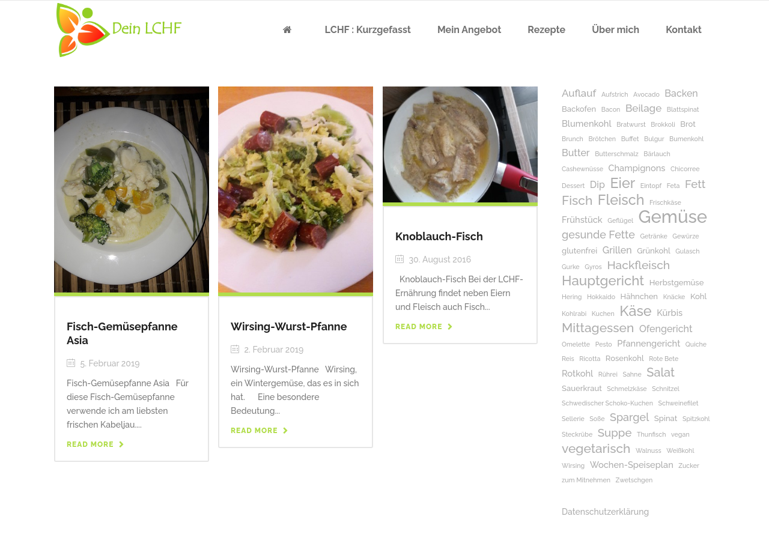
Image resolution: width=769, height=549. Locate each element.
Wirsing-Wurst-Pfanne (289, 326)
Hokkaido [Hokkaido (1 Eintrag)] (601, 296)
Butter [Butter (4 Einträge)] (576, 153)
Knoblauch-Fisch (439, 236)
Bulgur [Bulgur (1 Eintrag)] (654, 138)
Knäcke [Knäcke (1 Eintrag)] (674, 296)
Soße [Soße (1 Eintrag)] (596, 418)
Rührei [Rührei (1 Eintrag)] (608, 374)
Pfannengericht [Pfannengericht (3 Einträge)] (648, 343)
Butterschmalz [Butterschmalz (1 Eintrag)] (617, 153)
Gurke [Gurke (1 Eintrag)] (571, 266)
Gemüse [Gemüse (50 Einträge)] (673, 216)
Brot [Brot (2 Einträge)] (688, 124)
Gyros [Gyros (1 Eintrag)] (593, 266)
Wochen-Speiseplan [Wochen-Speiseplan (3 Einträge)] (631, 465)
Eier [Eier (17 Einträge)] (622, 183)
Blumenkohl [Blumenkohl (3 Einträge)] (587, 123)
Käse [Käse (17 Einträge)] (635, 311)
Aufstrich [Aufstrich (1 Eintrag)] (614, 94)
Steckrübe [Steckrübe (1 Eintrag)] (577, 434)
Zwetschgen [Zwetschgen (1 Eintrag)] (634, 480)
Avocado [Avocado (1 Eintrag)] (646, 94)
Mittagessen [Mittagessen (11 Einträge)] (598, 328)
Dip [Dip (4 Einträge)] (597, 184)
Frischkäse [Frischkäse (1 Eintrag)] (665, 202)
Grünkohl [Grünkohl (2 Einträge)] (653, 250)
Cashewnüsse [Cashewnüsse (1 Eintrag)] (582, 168)
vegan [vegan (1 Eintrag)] (680, 434)
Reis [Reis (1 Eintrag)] (568, 358)
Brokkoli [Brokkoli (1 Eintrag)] (663, 124)
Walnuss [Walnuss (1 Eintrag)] (648, 450)
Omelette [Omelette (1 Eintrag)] (576, 344)
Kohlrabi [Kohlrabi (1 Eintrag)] (574, 313)
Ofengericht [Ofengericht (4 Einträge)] (666, 329)
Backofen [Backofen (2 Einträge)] (579, 109)
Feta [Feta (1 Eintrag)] (673, 185)
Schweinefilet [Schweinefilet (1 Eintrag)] (678, 403)
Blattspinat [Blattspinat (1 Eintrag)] (683, 109)
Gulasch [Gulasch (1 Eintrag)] (687, 251)
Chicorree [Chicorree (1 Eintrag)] (684, 168)
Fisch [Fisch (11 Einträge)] (577, 200)
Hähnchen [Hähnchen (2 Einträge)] (639, 296)
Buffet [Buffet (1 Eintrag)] (630, 138)
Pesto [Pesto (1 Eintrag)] (603, 344)
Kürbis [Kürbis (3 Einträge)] (669, 313)
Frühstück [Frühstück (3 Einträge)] (582, 219)
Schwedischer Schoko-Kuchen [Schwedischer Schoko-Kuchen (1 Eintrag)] (607, 403)
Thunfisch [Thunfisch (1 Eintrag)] (651, 434)
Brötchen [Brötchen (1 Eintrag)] (602, 138)
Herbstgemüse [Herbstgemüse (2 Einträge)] (676, 282)
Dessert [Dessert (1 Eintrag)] (573, 185)
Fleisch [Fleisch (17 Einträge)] (621, 200)
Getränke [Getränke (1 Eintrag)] (653, 236)
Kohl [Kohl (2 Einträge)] (698, 296)
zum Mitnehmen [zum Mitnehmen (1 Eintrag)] (586, 480)
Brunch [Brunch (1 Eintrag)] (572, 138)
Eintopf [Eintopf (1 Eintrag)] (650, 185)
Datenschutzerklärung (605, 512)
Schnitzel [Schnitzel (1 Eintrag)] (665, 388)
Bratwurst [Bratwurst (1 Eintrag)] (631, 124)
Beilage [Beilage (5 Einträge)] (643, 108)
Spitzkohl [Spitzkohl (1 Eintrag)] (696, 418)
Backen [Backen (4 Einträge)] (681, 93)
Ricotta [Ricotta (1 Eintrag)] (589, 358)
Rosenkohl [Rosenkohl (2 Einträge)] (625, 358)
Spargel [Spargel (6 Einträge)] (629, 417)
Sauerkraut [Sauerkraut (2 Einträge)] (582, 388)
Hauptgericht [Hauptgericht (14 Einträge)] (603, 281)
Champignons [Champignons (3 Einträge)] (637, 168)
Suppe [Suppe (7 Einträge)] (615, 432)
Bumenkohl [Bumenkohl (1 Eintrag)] (686, 138)
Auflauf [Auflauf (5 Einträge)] (579, 93)
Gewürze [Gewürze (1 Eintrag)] (685, 236)
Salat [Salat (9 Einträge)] (660, 373)
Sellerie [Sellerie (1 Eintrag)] (573, 418)
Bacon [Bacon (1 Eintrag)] (611, 109)
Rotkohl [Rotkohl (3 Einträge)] (577, 373)
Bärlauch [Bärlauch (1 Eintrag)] (656, 153)
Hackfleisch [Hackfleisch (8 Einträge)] (638, 265)
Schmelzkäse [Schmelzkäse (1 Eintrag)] (626, 388)
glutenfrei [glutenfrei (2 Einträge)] (579, 250)
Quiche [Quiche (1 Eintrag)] (696, 344)
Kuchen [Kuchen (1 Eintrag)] (603, 313)
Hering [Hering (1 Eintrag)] (572, 296)
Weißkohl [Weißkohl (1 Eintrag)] (680, 450)
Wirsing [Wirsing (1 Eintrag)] (573, 465)
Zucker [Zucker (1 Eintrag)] (688, 465)
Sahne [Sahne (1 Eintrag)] (631, 374)
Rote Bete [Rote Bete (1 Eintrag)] (663, 358)
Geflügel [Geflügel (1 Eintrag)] (620, 220)
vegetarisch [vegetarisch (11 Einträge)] (596, 448)
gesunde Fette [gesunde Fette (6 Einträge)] (598, 234)
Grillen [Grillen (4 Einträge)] (617, 250)
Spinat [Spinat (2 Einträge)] (666, 418)
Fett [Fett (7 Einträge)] (695, 184)
